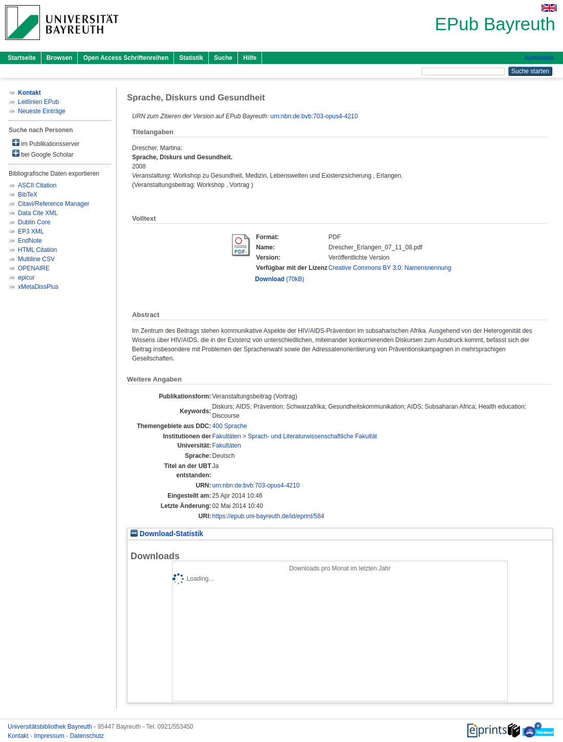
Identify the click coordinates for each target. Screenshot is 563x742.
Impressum (50, 735)
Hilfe (249, 57)
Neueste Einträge (42, 111)
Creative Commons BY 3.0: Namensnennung (390, 267)
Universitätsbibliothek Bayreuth (51, 726)
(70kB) (279, 279)
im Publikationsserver (45, 143)
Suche (223, 57)
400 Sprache (229, 426)
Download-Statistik (167, 534)
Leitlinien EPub (38, 101)
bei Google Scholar (42, 154)
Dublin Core (34, 222)
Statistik (191, 57)
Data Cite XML (38, 213)
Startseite (22, 57)
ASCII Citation (37, 185)
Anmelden (539, 57)
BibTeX (27, 194)
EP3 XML (31, 231)
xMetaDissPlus (38, 286)
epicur (26, 277)
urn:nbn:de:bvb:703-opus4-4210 (314, 116)
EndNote (30, 240)
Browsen (60, 57)
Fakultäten (226, 436)
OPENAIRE (34, 268)
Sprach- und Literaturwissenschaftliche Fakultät (312, 436)
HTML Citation (37, 249)
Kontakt (19, 735)
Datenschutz (87, 735)
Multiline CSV (36, 259)
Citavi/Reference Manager (53, 203)
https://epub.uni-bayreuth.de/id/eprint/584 (268, 516)
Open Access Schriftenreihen (125, 57)
